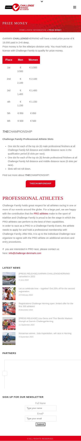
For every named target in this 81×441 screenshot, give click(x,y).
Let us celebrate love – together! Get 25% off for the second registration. (47, 290)
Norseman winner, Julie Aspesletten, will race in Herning (45, 333)
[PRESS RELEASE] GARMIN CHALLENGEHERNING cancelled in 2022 (44, 275)
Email (40, 413)
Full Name (40, 403)
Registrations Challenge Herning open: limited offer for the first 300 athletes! (46, 305)
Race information (36, 30)
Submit (40, 424)
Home (22, 30)
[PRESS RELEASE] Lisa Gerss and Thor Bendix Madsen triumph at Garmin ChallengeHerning (45, 320)
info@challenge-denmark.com (25, 253)
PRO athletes (41, 213)
